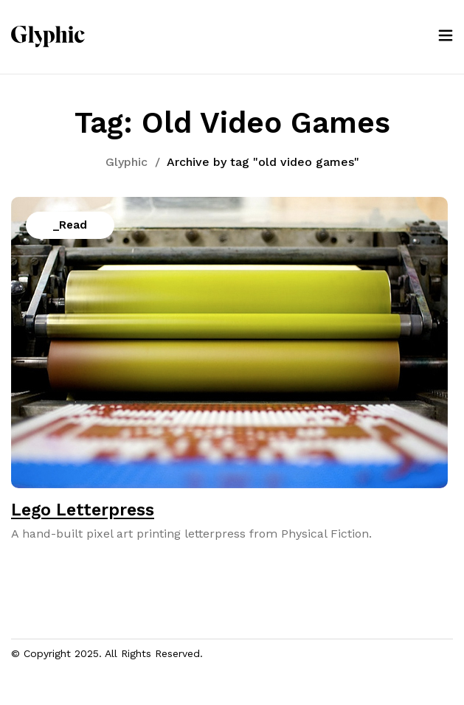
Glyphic (126, 162)
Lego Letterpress (82, 510)
